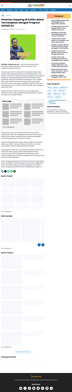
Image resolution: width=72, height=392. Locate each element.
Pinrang (53, 10)
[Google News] (38, 388)
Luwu (26, 10)
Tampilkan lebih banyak (23, 352)
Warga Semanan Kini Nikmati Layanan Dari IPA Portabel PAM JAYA (59, 52)
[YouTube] (33, 388)
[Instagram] (29, 388)
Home (3, 10)
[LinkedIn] (47, 388)
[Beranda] (2, 15)
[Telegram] (8, 171)
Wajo (16, 10)
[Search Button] (69, 5)
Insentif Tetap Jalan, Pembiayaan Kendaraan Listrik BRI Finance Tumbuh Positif (59, 58)
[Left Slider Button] (39, 244)
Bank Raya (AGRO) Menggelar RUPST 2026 (58, 76)
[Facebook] (2, 171)
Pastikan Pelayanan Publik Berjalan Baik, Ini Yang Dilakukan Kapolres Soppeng (59, 28)
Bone (21, 10)
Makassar (34, 10)
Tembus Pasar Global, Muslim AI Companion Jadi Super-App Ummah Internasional (60, 40)
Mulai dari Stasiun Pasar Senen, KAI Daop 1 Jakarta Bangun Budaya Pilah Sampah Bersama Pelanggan (59, 71)
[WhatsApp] (11, 171)
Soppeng (9, 10)
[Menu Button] (2, 5)
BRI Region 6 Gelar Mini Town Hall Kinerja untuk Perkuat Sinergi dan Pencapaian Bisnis (59, 34)
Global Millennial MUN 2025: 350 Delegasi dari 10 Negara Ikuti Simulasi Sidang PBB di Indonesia (60, 22)
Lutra (40, 10)
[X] (5, 171)
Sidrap (46, 10)
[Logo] (36, 376)
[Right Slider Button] (43, 244)
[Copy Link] (14, 171)
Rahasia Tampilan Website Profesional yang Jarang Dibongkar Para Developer (60, 46)
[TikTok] (42, 388)
